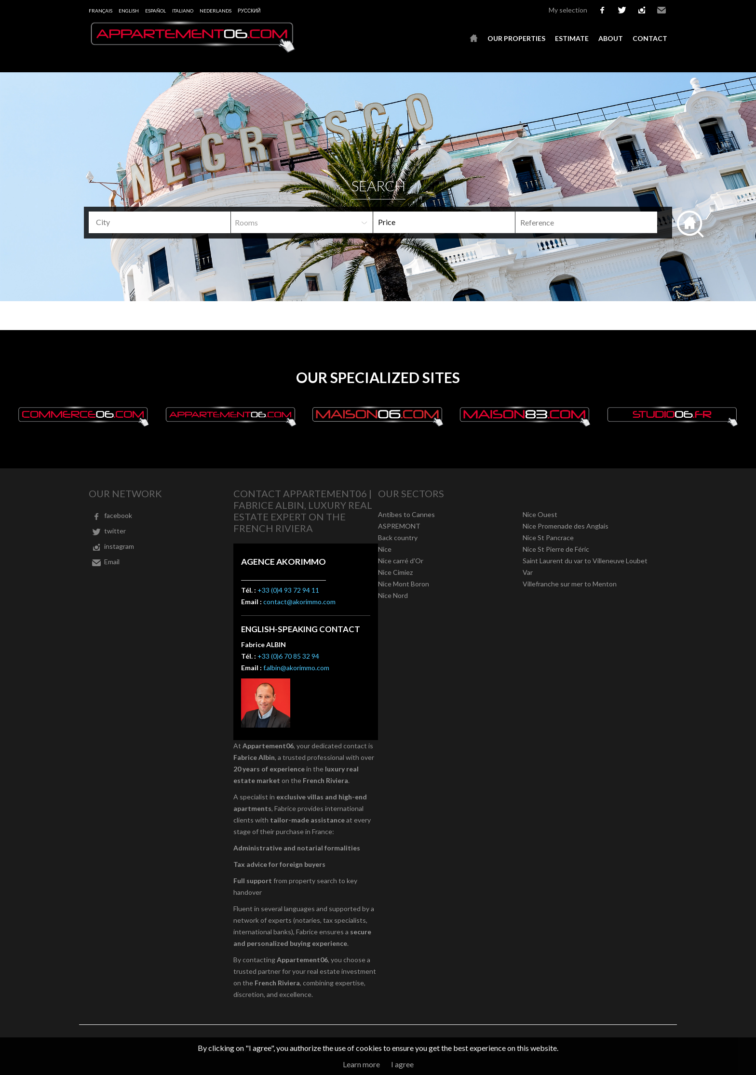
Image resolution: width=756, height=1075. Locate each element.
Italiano (182, 10)
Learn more (361, 1064)
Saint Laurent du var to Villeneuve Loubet (585, 561)
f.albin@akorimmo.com (296, 668)
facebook (602, 10)
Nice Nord (393, 595)
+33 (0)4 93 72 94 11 (288, 590)
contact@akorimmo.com (299, 601)
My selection (568, 10)
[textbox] (163, 222)
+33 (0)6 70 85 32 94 (288, 656)
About (610, 38)
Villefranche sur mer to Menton (570, 584)
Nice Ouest (540, 514)
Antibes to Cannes (406, 514)
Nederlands (215, 10)
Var (528, 572)
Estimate (572, 38)
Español (155, 10)
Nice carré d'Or (400, 561)
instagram (641, 10)
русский (249, 10)
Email (661, 10)
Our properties (516, 38)
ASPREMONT (399, 526)
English (129, 10)
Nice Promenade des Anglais (565, 526)
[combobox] (159, 222)
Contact (650, 38)
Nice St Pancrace (548, 537)
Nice (385, 549)
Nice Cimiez (395, 572)
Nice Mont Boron (403, 584)
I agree (402, 1064)
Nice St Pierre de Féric (556, 549)
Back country (398, 537)
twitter (622, 10)
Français (100, 10)
